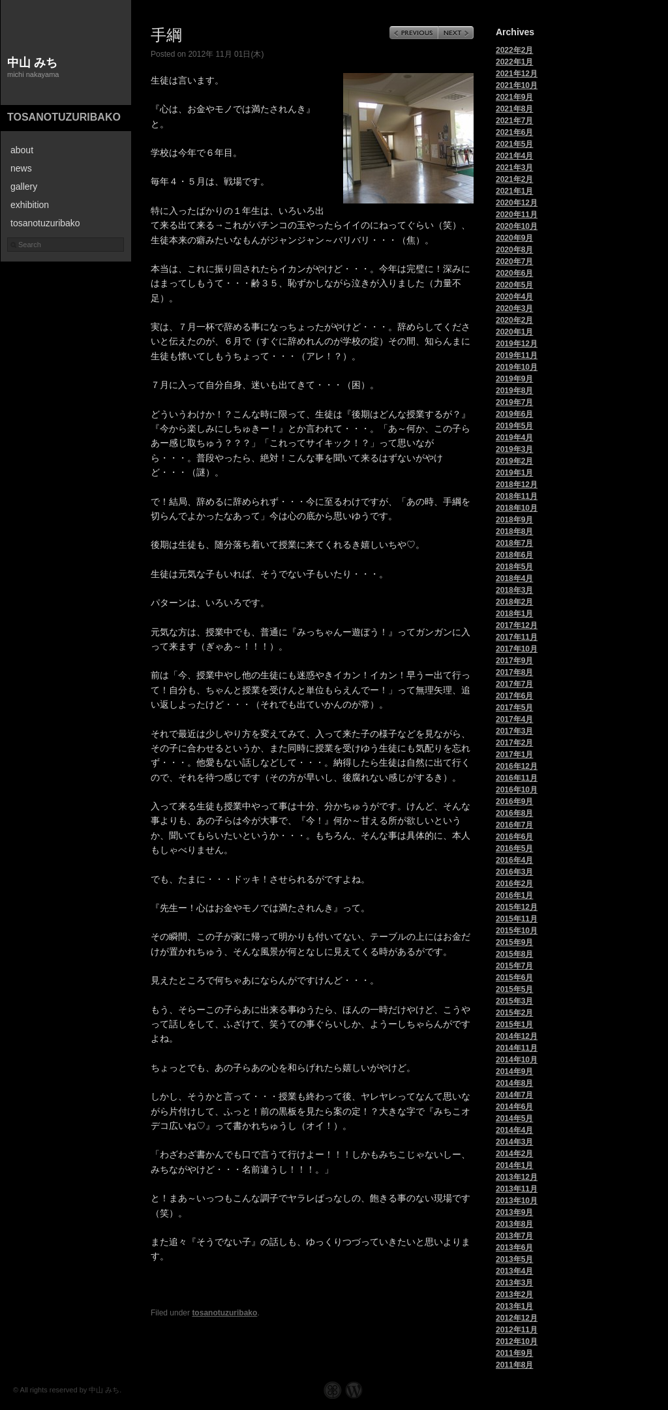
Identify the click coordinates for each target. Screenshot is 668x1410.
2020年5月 (514, 285)
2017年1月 (514, 754)
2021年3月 (514, 167)
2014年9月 (514, 1071)
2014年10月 (517, 1059)
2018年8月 (514, 531)
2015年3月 (514, 1001)
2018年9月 (514, 519)
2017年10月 (517, 648)
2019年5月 (514, 425)
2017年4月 (514, 719)
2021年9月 (514, 97)
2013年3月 (514, 1282)
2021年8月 (514, 108)
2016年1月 (514, 895)
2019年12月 (517, 343)
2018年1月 (514, 613)
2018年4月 (514, 578)
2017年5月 (514, 707)
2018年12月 (517, 484)
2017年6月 (514, 695)
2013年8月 (514, 1224)
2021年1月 (514, 191)
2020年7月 (514, 261)
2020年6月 (514, 273)
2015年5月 (514, 989)
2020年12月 (517, 202)
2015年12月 (517, 907)
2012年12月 (517, 1318)
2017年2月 (514, 742)
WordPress (354, 1390)
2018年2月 (514, 602)
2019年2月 (514, 461)
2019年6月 (514, 414)
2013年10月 (517, 1200)
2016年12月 (517, 766)
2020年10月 (517, 226)
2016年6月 (514, 836)
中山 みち (32, 62)
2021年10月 (517, 85)
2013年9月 (514, 1212)
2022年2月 (514, 50)
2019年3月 (514, 449)
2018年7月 (514, 543)
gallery (23, 186)
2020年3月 (514, 308)
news (21, 168)
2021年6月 (514, 132)
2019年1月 (514, 472)
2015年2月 (514, 1012)
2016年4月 (514, 860)
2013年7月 (514, 1235)
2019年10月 (517, 367)
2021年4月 (514, 155)
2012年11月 (517, 1329)
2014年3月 (514, 1142)
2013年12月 (517, 1177)
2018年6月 (514, 555)
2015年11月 (517, 918)
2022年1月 (514, 62)
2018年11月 (517, 496)
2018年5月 (514, 566)
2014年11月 (517, 1048)
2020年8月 (514, 249)
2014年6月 (514, 1106)
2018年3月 (514, 590)
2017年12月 (517, 625)
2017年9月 (514, 660)
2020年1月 (514, 332)
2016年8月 (514, 813)
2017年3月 (514, 731)
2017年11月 (517, 637)
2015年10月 (517, 930)
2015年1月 (514, 1024)
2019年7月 (514, 402)
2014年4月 (514, 1130)
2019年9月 (514, 378)
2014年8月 (514, 1083)
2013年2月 (514, 1294)
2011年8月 (514, 1365)
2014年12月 (517, 1036)
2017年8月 (514, 672)
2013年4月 (514, 1271)
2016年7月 (514, 825)
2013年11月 (517, 1188)
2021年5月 (514, 144)
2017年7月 (514, 684)
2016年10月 (517, 789)
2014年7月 (514, 1095)
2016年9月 (514, 801)
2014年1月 (514, 1165)
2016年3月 (514, 872)
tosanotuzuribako (64, 117)
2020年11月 (517, 214)
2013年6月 (514, 1247)
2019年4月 (514, 437)
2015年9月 (514, 942)
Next (456, 32)
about (21, 150)
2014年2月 (514, 1153)
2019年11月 (517, 355)
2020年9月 (514, 238)
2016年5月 (514, 848)
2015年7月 (514, 965)
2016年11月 (517, 778)
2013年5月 (514, 1259)
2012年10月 (517, 1341)
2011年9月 (514, 1353)
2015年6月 (514, 977)
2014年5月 (514, 1118)
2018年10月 (517, 508)
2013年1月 (514, 1306)
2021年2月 (514, 179)
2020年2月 (514, 320)
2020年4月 (514, 296)
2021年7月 (514, 120)
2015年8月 (514, 954)
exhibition (29, 205)
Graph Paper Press (333, 1390)
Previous (413, 32)
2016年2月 (514, 883)
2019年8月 (514, 390)
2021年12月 (517, 73)
